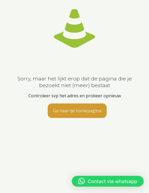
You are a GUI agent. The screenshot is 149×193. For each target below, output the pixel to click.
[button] (108, 181)
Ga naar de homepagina (77, 111)
